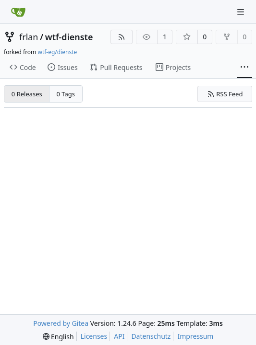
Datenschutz (151, 336)
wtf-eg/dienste (57, 52)
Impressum (195, 336)
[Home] (18, 12)
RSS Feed (225, 94)
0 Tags (66, 94)
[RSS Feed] (121, 37)
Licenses (94, 336)
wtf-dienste (69, 37)
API (119, 336)
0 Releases (27, 94)
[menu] (58, 336)
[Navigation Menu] (241, 12)
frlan (28, 37)
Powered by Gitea (60, 323)
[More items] (244, 67)
